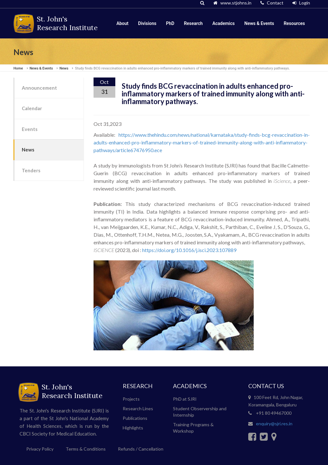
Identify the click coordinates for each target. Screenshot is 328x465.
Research (193, 23)
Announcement (39, 88)
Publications (135, 418)
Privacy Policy (39, 449)
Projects (131, 399)
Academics (223, 23)
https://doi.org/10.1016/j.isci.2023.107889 (189, 250)
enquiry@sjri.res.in (274, 423)
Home (18, 68)
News (28, 149)
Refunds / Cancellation (140, 449)
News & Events (259, 23)
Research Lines (138, 408)
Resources (294, 23)
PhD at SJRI (185, 399)
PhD (170, 23)
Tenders (31, 170)
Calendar (32, 108)
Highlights (133, 427)
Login (301, 2)
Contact (271, 2)
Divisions (147, 23)
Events (29, 129)
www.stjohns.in (232, 2)
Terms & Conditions (86, 449)
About (122, 23)
